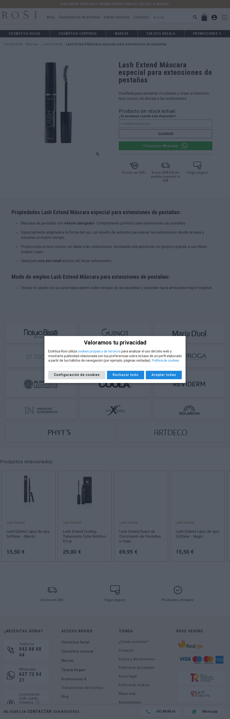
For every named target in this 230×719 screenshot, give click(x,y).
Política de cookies (165, 360)
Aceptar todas (163, 375)
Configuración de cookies (77, 375)
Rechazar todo (126, 375)
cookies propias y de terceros (99, 351)
